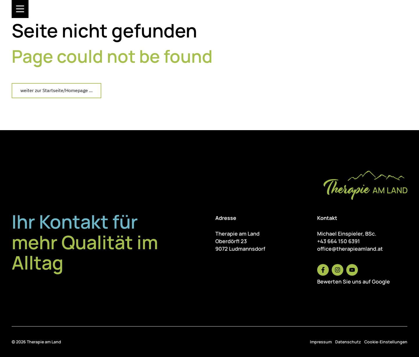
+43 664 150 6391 (338, 241)
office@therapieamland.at (350, 248)
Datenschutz (348, 342)
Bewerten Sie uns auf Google (353, 281)
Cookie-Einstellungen (385, 342)
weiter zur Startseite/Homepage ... (56, 90)
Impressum (321, 342)
